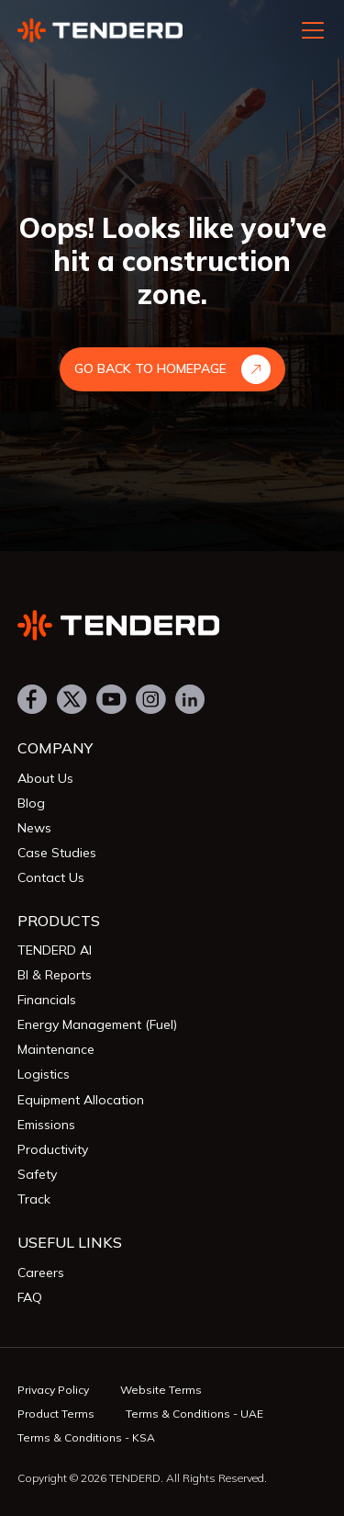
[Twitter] (72, 701)
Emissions (46, 1124)
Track (33, 1199)
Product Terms (55, 1413)
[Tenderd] (172, 625)
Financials (46, 999)
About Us (45, 778)
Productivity (52, 1149)
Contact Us (50, 877)
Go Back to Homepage (172, 369)
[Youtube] (111, 701)
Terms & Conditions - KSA (86, 1437)
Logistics (43, 1074)
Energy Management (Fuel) (97, 1024)
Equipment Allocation (80, 1100)
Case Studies (56, 852)
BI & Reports (54, 975)
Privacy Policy (53, 1390)
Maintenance (55, 1049)
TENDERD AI (54, 950)
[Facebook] (32, 701)
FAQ (29, 1297)
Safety (37, 1174)
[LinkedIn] (190, 701)
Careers (40, 1272)
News (34, 828)
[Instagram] (151, 701)
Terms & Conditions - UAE (194, 1413)
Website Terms (161, 1390)
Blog (31, 803)
